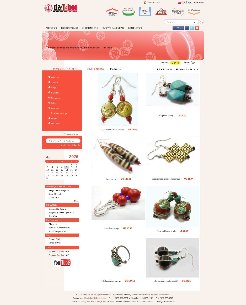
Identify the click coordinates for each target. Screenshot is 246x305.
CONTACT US (135, 28)
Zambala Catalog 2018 (59, 255)
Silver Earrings (60, 113)
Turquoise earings (166, 115)
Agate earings (111, 179)
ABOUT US (51, 28)
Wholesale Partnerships (59, 227)
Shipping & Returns (58, 209)
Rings (53, 87)
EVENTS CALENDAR (113, 28)
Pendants (55, 77)
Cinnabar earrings (111, 228)
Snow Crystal (55, 194)
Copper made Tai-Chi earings (112, 129)
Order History (153, 2)
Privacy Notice (55, 239)
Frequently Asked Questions (61, 212)
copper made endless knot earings (166, 179)
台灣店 (184, 2)
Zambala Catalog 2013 (59, 251)
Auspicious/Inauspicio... (59, 190)
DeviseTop (170, 302)
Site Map (53, 216)
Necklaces (55, 98)
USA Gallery (198, 2)
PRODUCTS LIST (69, 28)
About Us (53, 224)
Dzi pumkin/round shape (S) (166, 281)
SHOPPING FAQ (90, 28)
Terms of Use (55, 242)
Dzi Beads (55, 123)
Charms (54, 82)
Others (54, 103)
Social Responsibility (58, 231)
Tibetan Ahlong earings (111, 281)
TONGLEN (54, 197)
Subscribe (76, 145)
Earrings (55, 108)
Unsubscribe (65, 145)
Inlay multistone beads (166, 231)
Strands (54, 118)
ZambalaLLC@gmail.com (95, 298)
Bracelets (55, 92)
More (76, 201)
